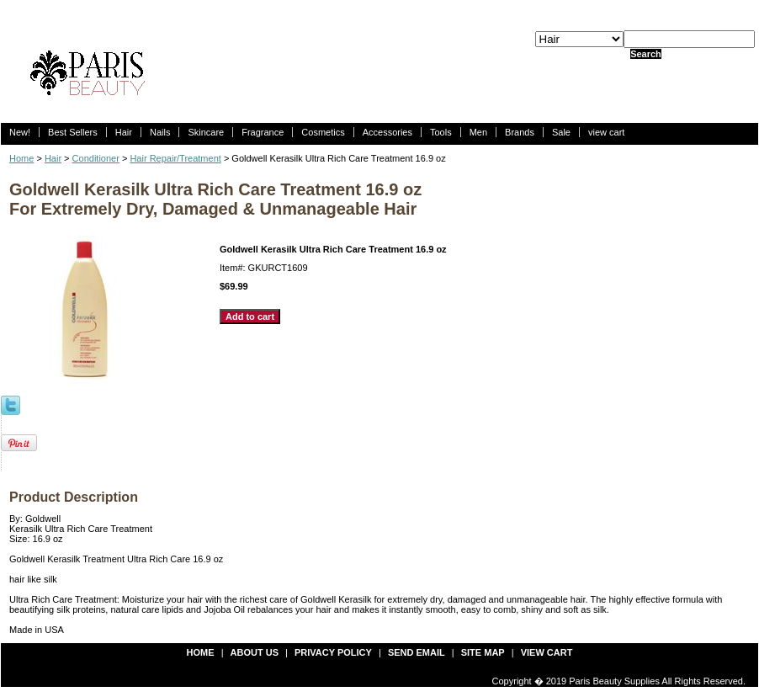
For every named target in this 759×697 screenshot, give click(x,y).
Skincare (206, 132)
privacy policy (333, 652)
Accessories (387, 132)
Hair (123, 132)
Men (478, 132)
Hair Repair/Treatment (175, 158)
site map (483, 652)
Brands (519, 132)
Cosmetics (322, 132)
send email (416, 652)
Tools (441, 132)
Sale (561, 132)
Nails (160, 132)
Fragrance (263, 132)
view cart (606, 132)
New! (19, 132)
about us (255, 652)
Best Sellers (73, 132)
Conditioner (95, 158)
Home (21, 158)
